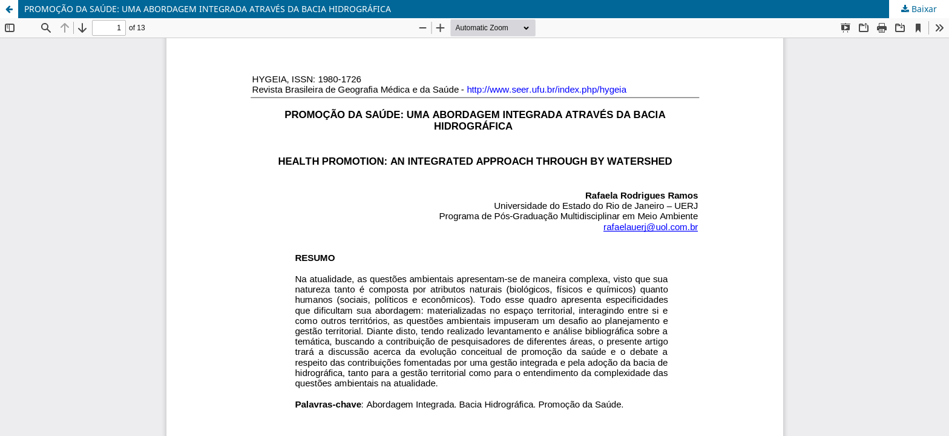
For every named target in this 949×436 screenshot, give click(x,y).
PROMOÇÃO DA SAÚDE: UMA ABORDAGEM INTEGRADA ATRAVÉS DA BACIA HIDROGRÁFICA (207, 9)
